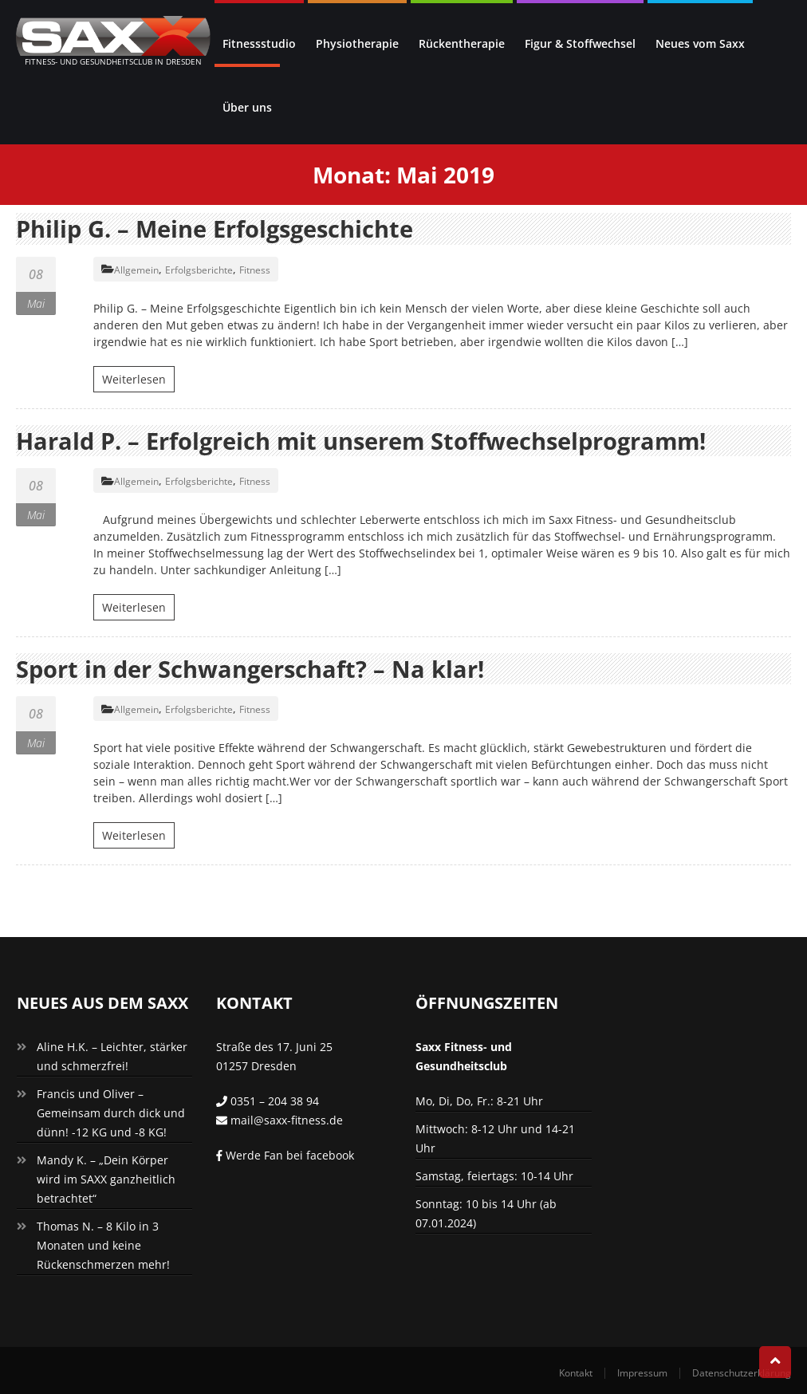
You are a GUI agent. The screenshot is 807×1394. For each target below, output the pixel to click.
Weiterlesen (134, 378)
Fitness (254, 269)
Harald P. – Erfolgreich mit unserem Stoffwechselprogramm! (375, 439)
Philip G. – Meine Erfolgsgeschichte (223, 228)
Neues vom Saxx (700, 43)
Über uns (247, 107)
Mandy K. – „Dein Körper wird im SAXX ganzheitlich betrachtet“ (106, 1178)
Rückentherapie (462, 43)
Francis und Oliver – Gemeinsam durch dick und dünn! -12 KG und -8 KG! (111, 1112)
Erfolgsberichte (199, 269)
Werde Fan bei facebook (285, 1154)
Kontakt (575, 1372)
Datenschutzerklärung (741, 1372)
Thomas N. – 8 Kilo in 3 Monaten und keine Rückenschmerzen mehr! (103, 1244)
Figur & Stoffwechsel (580, 43)
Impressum (642, 1372)
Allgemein (136, 269)
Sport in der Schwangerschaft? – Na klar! (258, 668)
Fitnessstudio (259, 43)
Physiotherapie (357, 43)
